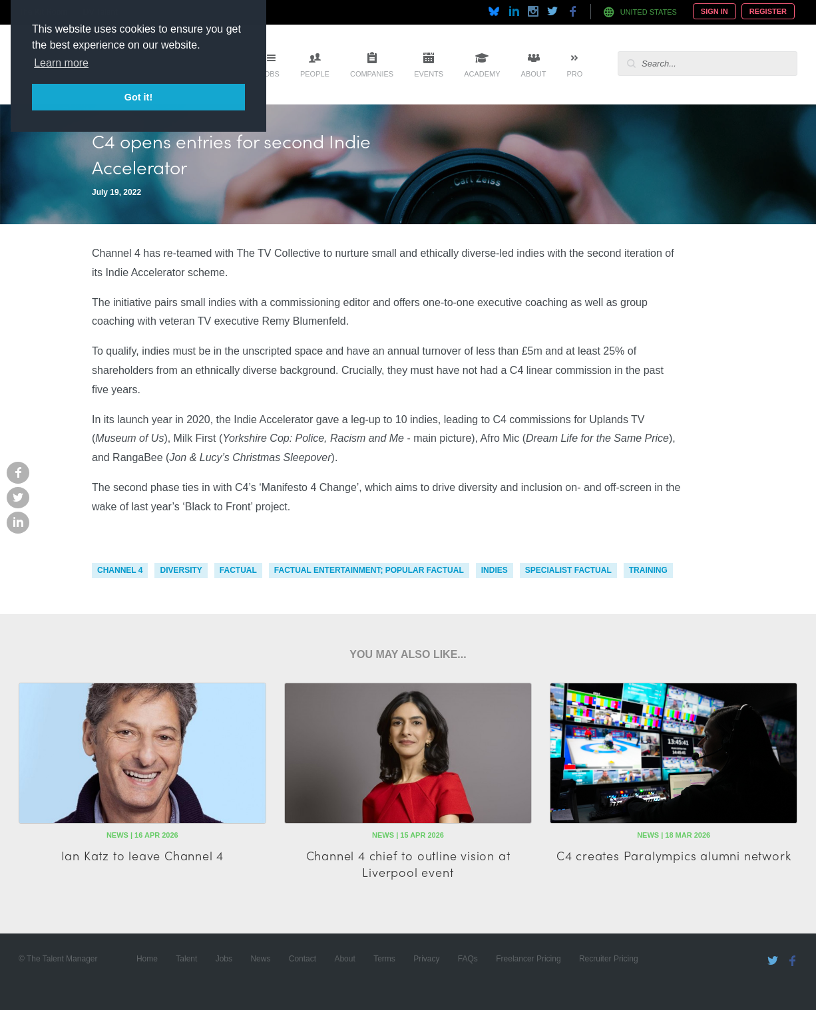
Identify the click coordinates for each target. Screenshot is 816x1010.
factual (238, 570)
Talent (186, 958)
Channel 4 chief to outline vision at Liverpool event (408, 863)
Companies (371, 74)
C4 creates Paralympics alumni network (673, 855)
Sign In (714, 11)
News (260, 958)
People (314, 74)
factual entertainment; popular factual (369, 570)
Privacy (426, 958)
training (648, 570)
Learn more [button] (61, 63)
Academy (482, 74)
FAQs (468, 958)
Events (428, 74)
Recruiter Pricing (608, 958)
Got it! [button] (138, 97)
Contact (302, 958)
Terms (384, 958)
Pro (574, 74)
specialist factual (568, 570)
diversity (181, 570)
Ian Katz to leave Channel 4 (142, 855)
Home (147, 958)
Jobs (270, 74)
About (533, 74)
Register (768, 11)
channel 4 (119, 570)
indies (494, 570)
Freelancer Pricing (528, 958)
